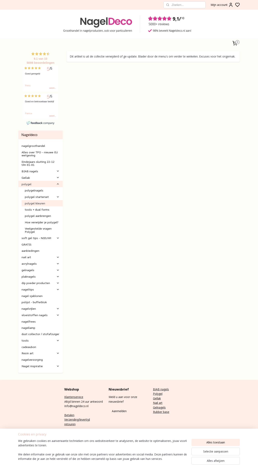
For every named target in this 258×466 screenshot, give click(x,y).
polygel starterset (42, 197)
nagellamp (28, 328)
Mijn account (222, 4)
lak (159, 398)
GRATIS (26, 244)
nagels (164, 389)
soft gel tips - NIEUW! (40, 238)
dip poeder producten (40, 283)
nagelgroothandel (33, 146)
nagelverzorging (32, 360)
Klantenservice (73, 397)
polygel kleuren (35, 203)
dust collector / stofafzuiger (40, 334)
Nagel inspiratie (40, 366)
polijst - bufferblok (34, 302)
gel (160, 394)
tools (40, 340)
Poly (156, 394)
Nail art (157, 403)
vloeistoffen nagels (40, 315)
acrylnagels (40, 263)
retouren (70, 424)
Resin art (40, 353)
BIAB (156, 389)
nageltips (40, 289)
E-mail (68, 433)
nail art (40, 257)
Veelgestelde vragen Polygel (38, 230)
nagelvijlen (40, 308)
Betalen (69, 415)
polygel (40, 184)
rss (193, 458)
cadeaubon (29, 347)
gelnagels (40, 270)
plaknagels (40, 276)
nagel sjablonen (32, 296)
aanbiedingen (30, 251)
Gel (155, 398)
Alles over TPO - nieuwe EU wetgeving (40, 153)
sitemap (185, 458)
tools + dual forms (37, 209)
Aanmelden (119, 411)
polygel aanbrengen (38, 216)
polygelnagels (34, 190)
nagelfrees (29, 321)
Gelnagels (159, 407)
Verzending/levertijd (77, 419)
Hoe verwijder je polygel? (41, 222)
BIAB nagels (40, 171)
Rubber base (161, 412)
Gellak (40, 178)
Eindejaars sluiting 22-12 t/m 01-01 (38, 163)
